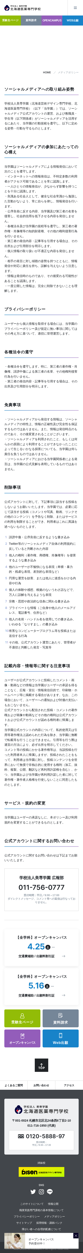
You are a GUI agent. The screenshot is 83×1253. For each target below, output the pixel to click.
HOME (47, 72)
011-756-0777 (41, 887)
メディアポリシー (54, 1216)
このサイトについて (32, 1203)
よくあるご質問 (14, 1085)
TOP (41, 1068)
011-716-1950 (37, 1125)
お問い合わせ (41, 1085)
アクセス (69, 1085)
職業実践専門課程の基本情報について (41, 1210)
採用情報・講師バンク (49, 1222)
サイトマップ (24, 1222)
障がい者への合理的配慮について (41, 1229)
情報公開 (53, 1203)
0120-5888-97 (45, 1136)
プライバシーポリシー (27, 1216)
